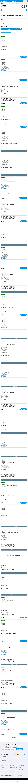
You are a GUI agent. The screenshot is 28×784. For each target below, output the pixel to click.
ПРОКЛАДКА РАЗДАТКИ (10, 274)
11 (24, 740)
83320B (6, 466)
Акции (20, 767)
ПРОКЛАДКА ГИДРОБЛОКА (11, 63)
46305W (6, 583)
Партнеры (2, 767)
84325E (6, 396)
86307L (6, 674)
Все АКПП (2, 23)
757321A (6, 208)
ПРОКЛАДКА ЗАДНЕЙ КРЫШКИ (12, 39)
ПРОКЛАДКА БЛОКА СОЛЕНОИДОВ (12, 86)
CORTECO (7, 91)
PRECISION (7, 68)
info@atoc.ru (3, 756)
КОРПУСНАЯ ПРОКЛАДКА (11, 344)
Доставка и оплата (13, 767)
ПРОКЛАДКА (9, 647)
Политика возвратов (18, 775)
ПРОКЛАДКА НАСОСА (10, 415)
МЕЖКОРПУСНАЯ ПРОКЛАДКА (11, 297)
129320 (6, 67)
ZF (6, 374)
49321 (6, 137)
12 (26, 740)
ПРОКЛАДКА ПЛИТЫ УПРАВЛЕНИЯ (12, 532)
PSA (6, 444)
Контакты (2, 772)
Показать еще (14, 737)
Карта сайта (21, 769)
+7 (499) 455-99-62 (23, 5)
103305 (6, 278)
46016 (6, 90)
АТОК (5, 70)
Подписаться (19, 749)
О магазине (3, 765)
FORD (7, 584)
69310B (6, 255)
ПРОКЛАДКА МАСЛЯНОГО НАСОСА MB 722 (13, 555)
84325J (6, 721)
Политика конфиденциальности (7, 775)
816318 (6, 349)
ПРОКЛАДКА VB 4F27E (10, 227)
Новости (2, 769)
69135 (6, 325)
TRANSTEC (7, 256)
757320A (6, 185)
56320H (6, 628)
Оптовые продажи (22, 765)
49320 (6, 161)
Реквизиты (12, 765)
